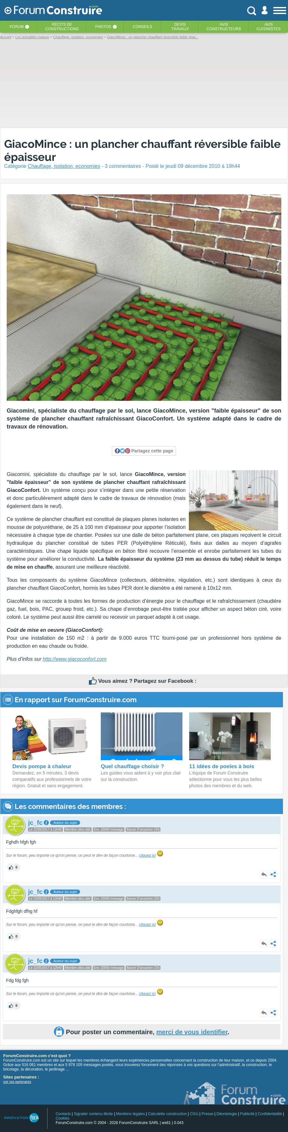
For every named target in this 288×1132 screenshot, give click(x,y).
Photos (103, 27)
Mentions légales (130, 1114)
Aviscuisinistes (268, 26)
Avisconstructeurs (223, 26)
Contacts (62, 1114)
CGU (194, 1114)
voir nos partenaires (17, 1082)
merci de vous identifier (191, 1031)
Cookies (62, 1118)
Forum (17, 27)
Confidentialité (270, 1114)
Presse (207, 1114)
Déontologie (227, 1114)
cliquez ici (147, 855)
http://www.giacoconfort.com (75, 659)
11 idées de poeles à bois (221, 766)
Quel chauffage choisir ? (132, 766)
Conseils (142, 27)
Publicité (247, 1114)
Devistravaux (180, 26)
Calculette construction (167, 1114)
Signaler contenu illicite (93, 1114)
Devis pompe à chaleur (41, 766)
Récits (62, 26)
